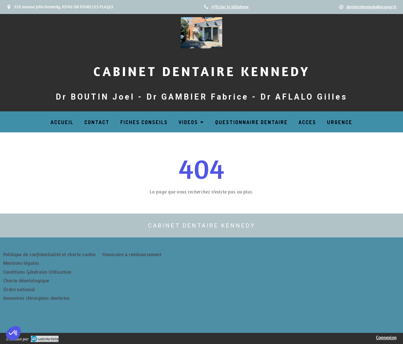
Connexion (386, 337)
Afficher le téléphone (230, 6)
